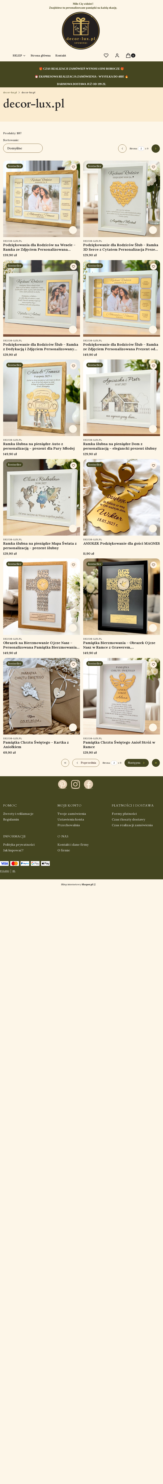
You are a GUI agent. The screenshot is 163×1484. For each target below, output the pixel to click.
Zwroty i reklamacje (18, 814)
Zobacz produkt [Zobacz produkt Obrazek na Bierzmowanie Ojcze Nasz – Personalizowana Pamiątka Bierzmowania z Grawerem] (73, 628)
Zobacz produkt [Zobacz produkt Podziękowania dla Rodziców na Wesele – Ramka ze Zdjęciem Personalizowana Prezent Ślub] (73, 230)
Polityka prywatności (19, 844)
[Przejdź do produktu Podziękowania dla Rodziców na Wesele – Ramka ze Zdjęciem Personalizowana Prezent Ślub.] (41, 199)
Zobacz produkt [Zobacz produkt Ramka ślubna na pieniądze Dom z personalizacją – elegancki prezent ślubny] (153, 429)
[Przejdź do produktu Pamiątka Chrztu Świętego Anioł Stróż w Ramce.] (121, 696)
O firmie (63, 850)
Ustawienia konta (70, 819)
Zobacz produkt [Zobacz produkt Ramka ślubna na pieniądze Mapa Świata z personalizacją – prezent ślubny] (73, 528)
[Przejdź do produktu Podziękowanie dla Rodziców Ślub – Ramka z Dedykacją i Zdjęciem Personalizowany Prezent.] (41, 298)
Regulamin (11, 819)
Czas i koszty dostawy (128, 819)
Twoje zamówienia (71, 814)
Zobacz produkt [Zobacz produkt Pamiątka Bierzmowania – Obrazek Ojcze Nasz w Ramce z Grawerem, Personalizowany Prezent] (153, 628)
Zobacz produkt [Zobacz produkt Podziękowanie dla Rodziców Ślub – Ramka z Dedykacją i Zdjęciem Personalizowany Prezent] (73, 329)
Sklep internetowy (77, 884)
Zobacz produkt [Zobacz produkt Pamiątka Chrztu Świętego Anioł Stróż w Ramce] (153, 727)
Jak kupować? (13, 850)
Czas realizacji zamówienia (132, 825)
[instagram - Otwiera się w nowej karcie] (75, 784)
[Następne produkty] (136, 763)
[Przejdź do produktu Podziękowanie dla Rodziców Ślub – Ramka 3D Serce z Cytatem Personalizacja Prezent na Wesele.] (121, 199)
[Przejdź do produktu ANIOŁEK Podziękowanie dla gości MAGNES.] (121, 497)
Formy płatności (124, 814)
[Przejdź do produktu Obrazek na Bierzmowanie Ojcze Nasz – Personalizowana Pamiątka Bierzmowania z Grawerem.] (41, 596)
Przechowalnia (68, 825)
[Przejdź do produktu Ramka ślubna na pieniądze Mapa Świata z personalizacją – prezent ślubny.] (41, 497)
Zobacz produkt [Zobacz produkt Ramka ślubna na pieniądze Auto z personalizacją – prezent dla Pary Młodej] (73, 429)
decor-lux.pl (10, 92)
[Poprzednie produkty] (85, 763)
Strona (133, 148)
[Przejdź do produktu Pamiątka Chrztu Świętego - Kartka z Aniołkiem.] (41, 696)
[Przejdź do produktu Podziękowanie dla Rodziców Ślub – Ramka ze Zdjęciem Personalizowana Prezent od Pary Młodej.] (121, 298)
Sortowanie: (11, 140)
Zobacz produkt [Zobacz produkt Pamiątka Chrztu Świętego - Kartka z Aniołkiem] (73, 727)
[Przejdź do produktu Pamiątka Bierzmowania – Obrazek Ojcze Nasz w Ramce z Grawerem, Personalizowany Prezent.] (121, 596)
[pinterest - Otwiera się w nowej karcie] (62, 784)
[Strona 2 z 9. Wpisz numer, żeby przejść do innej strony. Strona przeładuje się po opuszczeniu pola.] (141, 148)
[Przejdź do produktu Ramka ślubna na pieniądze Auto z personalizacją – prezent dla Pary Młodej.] (41, 397)
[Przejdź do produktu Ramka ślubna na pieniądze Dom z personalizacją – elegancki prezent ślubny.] (121, 397)
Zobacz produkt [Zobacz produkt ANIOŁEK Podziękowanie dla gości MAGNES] (153, 528)
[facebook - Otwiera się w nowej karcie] (88, 784)
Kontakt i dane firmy (73, 844)
